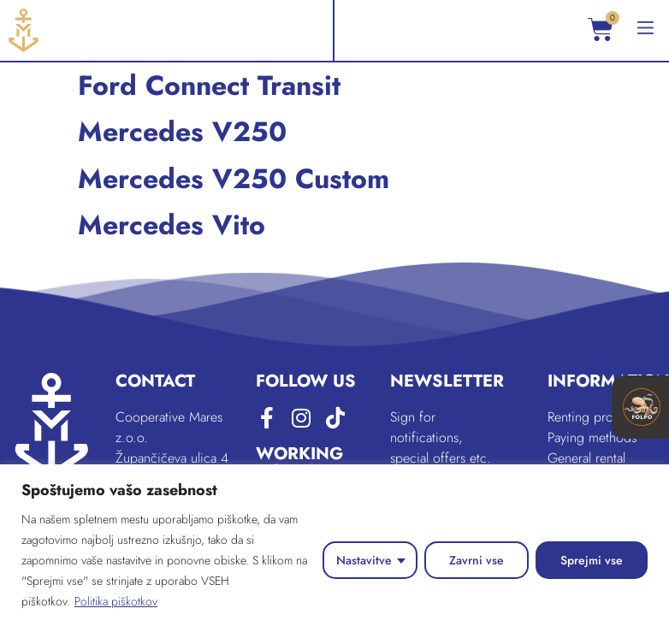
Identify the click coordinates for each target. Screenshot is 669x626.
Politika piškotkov (115, 601)
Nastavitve (364, 560)
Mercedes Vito (171, 225)
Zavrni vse (476, 560)
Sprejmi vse (591, 560)
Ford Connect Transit (209, 85)
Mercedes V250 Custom (233, 178)
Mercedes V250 (182, 131)
